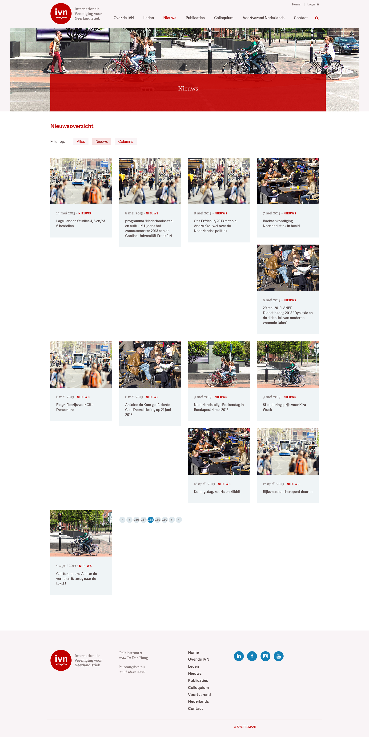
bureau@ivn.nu (132, 667)
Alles (81, 141)
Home (296, 4)
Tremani (249, 727)
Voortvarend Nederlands (264, 17)
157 (143, 519)
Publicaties (195, 17)
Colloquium (223, 17)
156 (136, 519)
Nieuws (169, 17)
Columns (125, 141)
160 (164, 519)
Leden (148, 17)
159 (157, 519)
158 (151, 519)
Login (313, 4)
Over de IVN (124, 17)
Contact (301, 17)
